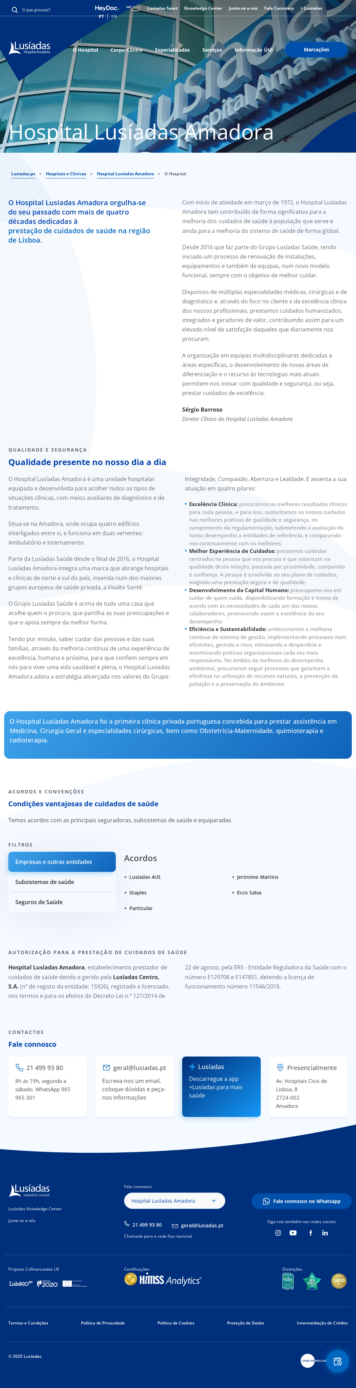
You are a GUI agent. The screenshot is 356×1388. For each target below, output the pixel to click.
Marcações (316, 49)
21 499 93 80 (147, 1224)
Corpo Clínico (127, 50)
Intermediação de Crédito (322, 1323)
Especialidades (172, 50)
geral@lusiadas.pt (202, 1225)
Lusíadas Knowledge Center (35, 1209)
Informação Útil (254, 50)
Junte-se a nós (243, 8)
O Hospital (85, 50)
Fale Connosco (279, 8)
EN (114, 16)
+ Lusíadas (311, 8)
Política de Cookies (175, 1323)
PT (101, 16)
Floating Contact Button (337, 1362)
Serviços (212, 50)
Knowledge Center (203, 8)
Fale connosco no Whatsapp (307, 1201)
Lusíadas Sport (162, 8)
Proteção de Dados (245, 1323)
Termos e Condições (28, 1323)
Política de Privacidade (103, 1323)
